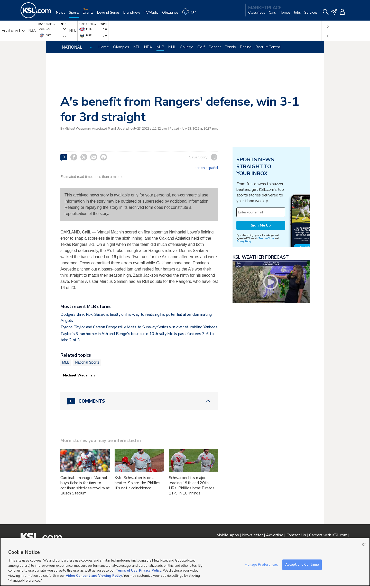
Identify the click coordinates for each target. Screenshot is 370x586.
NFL (136, 47)
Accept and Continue (302, 564)
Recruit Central (268, 47)
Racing (245, 47)
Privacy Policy (243, 241)
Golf (201, 47)
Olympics (121, 47)
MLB (160, 47)
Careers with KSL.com (328, 535)
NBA (148, 47)
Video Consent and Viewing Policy (94, 575)
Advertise (274, 535)
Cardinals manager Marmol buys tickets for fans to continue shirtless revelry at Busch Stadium (85, 485)
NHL (172, 47)
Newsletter (252, 535)
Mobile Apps (227, 535)
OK (364, 545)
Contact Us (296, 535)
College (186, 47)
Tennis (230, 47)
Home (103, 47)
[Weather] (190, 14)
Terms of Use (266, 238)
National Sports (87, 362)
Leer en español (205, 168)
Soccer (215, 47)
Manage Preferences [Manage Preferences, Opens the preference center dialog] (261, 564)
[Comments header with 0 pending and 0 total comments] (139, 401)
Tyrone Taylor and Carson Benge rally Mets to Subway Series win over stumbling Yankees (139, 327)
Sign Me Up (261, 225)
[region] (185, 562)
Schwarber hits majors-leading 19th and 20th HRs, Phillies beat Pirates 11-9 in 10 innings (192, 485)
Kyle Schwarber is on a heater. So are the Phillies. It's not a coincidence (138, 483)
